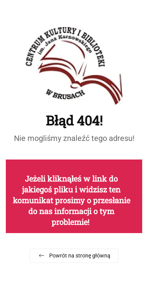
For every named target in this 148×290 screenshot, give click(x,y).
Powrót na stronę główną (74, 255)
